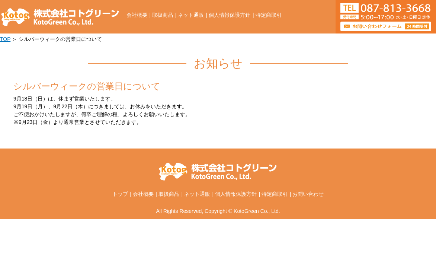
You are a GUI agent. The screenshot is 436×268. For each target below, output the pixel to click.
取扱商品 (162, 15)
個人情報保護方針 (229, 15)
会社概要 (136, 15)
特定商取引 (269, 15)
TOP (5, 39)
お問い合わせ (308, 194)
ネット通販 (191, 15)
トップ (120, 194)
